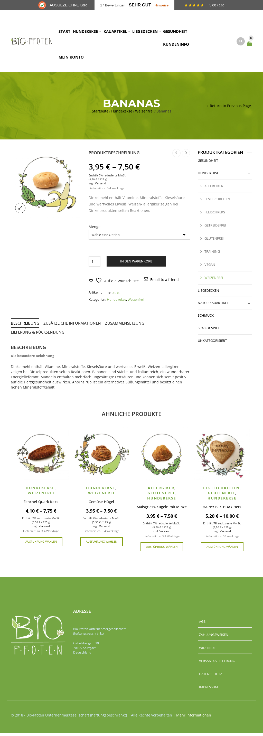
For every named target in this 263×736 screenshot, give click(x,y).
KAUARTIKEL (115, 32)
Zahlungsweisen (213, 637)
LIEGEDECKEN (145, 32)
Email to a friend (164, 282)
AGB (202, 624)
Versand (100, 186)
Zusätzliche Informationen (72, 326)
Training (212, 254)
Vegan (209, 267)
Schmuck (206, 318)
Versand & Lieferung (217, 663)
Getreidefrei (215, 228)
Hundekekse (121, 114)
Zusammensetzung (124, 326)
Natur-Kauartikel (213, 306)
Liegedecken (208, 293)
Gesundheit (208, 163)
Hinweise (162, 5)
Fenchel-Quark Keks (41, 504)
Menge (94, 230)
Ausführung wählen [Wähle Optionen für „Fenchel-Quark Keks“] (41, 544)
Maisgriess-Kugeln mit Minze (162, 509)
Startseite (100, 114)
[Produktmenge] (94, 264)
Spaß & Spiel (209, 331)
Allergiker (213, 189)
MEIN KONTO (71, 58)
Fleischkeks (214, 215)
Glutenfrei (214, 241)
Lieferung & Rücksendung (37, 335)
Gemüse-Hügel (101, 504)
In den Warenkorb (136, 264)
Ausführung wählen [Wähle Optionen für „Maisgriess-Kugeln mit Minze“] (161, 549)
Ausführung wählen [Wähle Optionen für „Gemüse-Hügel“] (101, 544)
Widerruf (207, 650)
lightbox (20, 211)
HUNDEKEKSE (85, 32)
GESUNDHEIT (175, 32)
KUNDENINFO (176, 45)
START (64, 32)
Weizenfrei (144, 114)
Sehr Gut (140, 5)
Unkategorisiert (212, 343)
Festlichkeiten (217, 202)
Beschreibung (25, 326)
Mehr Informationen (193, 717)
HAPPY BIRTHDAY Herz (222, 509)
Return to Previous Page (230, 108)
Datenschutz (210, 676)
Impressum (208, 689)
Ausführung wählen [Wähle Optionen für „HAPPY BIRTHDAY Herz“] (222, 549)
